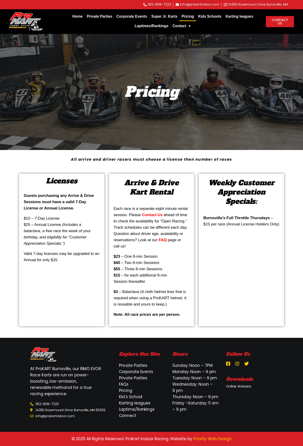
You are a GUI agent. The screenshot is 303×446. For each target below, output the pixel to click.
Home (77, 16)
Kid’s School (130, 397)
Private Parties (99, 16)
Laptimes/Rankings (151, 26)
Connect (127, 415)
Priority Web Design (212, 439)
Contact (182, 26)
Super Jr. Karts (164, 16)
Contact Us (153, 215)
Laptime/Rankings (137, 409)
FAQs (124, 384)
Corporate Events (131, 16)
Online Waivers (238, 386)
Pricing (187, 16)
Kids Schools (209, 16)
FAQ (163, 240)
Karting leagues (239, 16)
